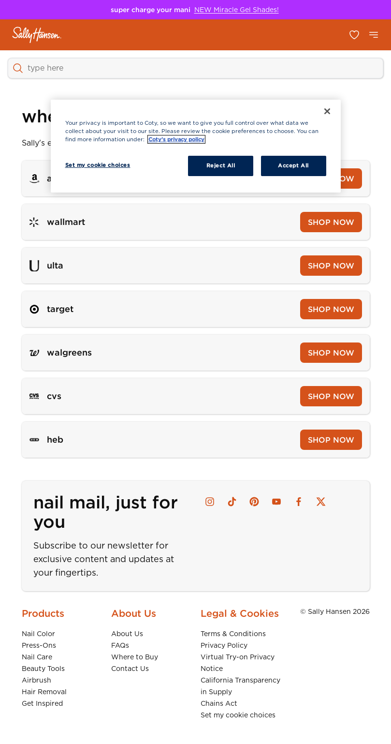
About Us (127, 634)
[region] (196, 146)
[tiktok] (232, 501)
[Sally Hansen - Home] (37, 35)
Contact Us (130, 668)
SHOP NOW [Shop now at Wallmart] (331, 222)
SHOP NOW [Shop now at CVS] (331, 396)
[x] (321, 501)
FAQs (120, 645)
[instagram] (210, 501)
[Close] (327, 111)
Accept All (293, 165)
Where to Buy (134, 657)
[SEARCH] (195, 68)
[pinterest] (254, 501)
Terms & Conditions (233, 634)
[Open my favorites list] (354, 35)
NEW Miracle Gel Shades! (236, 10)
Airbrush (36, 680)
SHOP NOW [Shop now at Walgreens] (331, 352)
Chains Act (219, 703)
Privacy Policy (224, 645)
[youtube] (276, 501)
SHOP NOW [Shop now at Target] (331, 309)
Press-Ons (39, 645)
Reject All (220, 165)
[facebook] (299, 501)
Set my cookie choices (238, 715)
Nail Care (37, 657)
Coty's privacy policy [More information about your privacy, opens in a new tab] (176, 139)
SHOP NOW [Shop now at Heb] (331, 440)
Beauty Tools (43, 668)
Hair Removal (44, 692)
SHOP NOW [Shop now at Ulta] (331, 265)
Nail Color (38, 634)
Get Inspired (42, 703)
